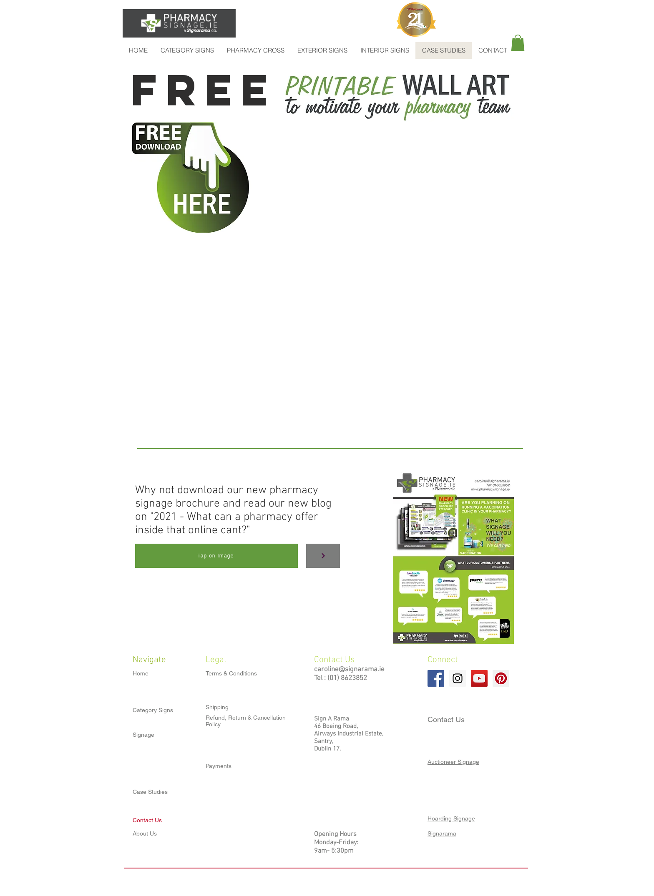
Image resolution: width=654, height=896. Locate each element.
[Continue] (323, 556)
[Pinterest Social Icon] (501, 678)
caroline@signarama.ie (349, 669)
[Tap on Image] (216, 556)
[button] (518, 43)
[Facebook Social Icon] (436, 678)
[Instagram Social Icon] (457, 678)
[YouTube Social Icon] (479, 678)
